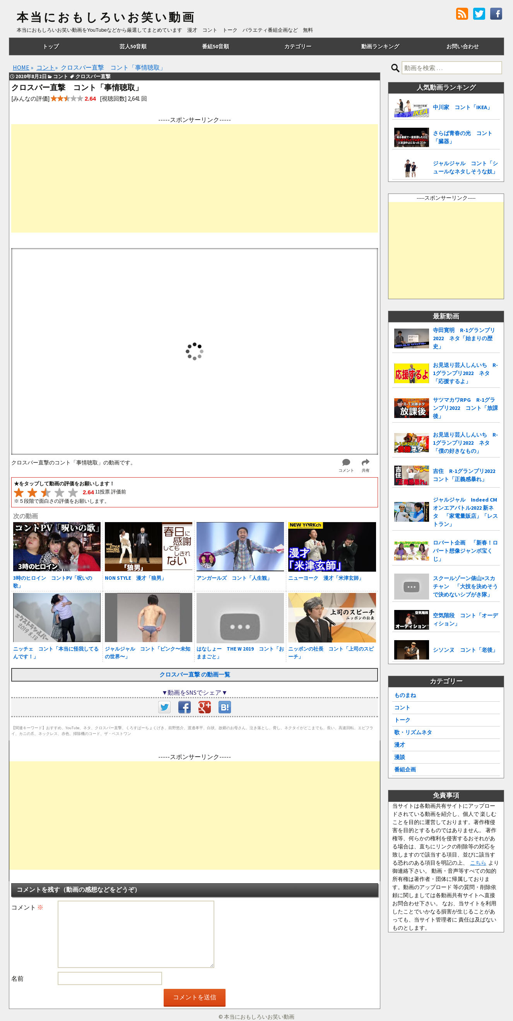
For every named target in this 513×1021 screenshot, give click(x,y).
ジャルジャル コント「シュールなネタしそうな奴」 (465, 167)
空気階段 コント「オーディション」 (465, 619)
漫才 (399, 744)
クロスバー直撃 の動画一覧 (194, 674)
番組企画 (405, 769)
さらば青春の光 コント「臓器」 (462, 137)
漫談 (399, 757)
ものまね (405, 695)
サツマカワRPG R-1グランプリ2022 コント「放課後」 (465, 408)
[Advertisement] (194, 178)
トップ (51, 46)
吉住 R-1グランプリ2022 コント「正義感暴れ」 (466, 475)
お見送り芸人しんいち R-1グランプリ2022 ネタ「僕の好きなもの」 (465, 442)
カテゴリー (297, 46)
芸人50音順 (133, 46)
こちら (478, 862)
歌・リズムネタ (413, 732)
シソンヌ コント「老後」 (465, 649)
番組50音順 (215, 46)
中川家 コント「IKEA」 (462, 107)
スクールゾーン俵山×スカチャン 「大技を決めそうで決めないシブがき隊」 (465, 586)
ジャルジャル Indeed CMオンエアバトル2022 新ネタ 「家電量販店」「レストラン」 (465, 512)
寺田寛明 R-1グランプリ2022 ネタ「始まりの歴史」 (464, 338)
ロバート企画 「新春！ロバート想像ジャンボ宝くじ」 (465, 550)
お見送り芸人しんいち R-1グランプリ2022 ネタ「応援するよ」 (465, 373)
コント (402, 707)
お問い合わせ (462, 46)
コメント (27, 907)
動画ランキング (380, 46)
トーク (402, 719)
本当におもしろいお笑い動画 (106, 17)
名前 (17, 978)
